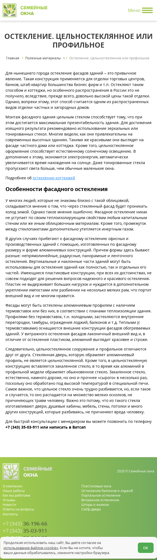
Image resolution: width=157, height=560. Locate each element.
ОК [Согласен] (145, 547)
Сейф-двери (91, 509)
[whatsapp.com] (133, 533)
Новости (9, 504)
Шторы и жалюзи (95, 504)
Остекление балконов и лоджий (107, 490)
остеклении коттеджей (54, 177)
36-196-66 (25, 524)
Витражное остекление (100, 500)
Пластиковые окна (96, 486)
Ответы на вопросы (18, 509)
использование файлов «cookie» (31, 547)
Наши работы (14, 490)
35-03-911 (25, 531)
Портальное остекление (101, 495)
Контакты (10, 514)
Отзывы (9, 500)
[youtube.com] (142, 533)
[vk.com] (150, 533)
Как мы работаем (16, 495)
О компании (12, 486)
